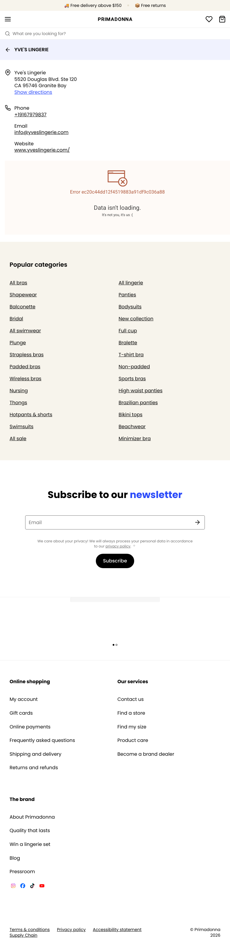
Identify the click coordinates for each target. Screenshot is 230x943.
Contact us (130, 699)
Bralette (128, 342)
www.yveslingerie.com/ (42, 150)
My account (24, 699)
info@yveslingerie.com (41, 132)
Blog (15, 858)
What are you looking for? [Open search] (35, 34)
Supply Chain (23, 935)
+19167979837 (30, 114)
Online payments (30, 727)
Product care (132, 740)
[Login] (209, 19)
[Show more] (134, 546)
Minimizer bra (135, 438)
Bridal (16, 318)
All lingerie (131, 282)
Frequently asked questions (42, 740)
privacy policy (117, 546)
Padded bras (25, 366)
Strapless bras (27, 354)
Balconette (22, 306)
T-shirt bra (131, 354)
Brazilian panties (138, 402)
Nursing (19, 390)
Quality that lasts (30, 830)
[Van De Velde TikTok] (32, 886)
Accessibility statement (117, 930)
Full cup (128, 330)
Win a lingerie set (30, 844)
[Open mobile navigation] (7, 19)
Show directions (33, 92)
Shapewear (23, 294)
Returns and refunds (34, 767)
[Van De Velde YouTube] (42, 886)
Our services (132, 681)
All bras (18, 282)
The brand (22, 799)
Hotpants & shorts (31, 414)
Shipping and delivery (35, 754)
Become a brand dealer (145, 754)
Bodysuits (130, 306)
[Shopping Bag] (222, 19)
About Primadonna (32, 817)
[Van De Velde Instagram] (13, 886)
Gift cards (21, 713)
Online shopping (30, 681)
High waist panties (141, 390)
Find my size (131, 727)
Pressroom (22, 871)
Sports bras (132, 378)
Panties (127, 294)
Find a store (131, 713)
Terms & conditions (30, 930)
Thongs (18, 402)
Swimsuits (22, 426)
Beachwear (132, 426)
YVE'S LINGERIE (27, 49)
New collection (136, 318)
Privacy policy (71, 930)
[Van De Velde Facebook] (22, 886)
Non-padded (134, 366)
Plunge (18, 342)
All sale (18, 438)
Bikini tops (131, 414)
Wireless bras (25, 378)
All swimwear (25, 330)
